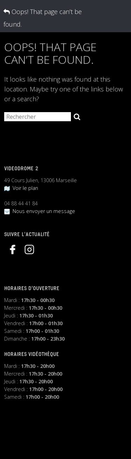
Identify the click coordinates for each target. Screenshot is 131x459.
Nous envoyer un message (39, 211)
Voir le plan (21, 188)
